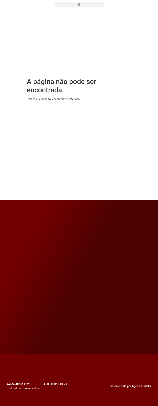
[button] (79, 4)
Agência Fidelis (141, 386)
